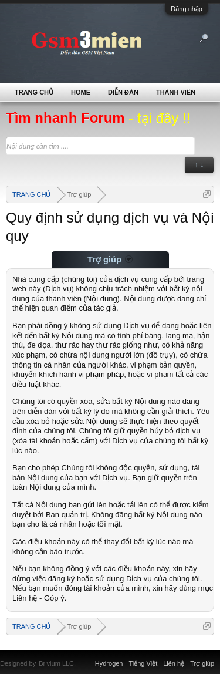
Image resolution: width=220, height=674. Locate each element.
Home (80, 92)
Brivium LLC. (57, 663)
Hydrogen (109, 663)
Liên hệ (173, 663)
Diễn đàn (123, 92)
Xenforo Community (81, 656)
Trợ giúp (202, 663)
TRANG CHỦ (34, 92)
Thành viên (175, 92)
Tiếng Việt (143, 663)
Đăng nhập (186, 8)
